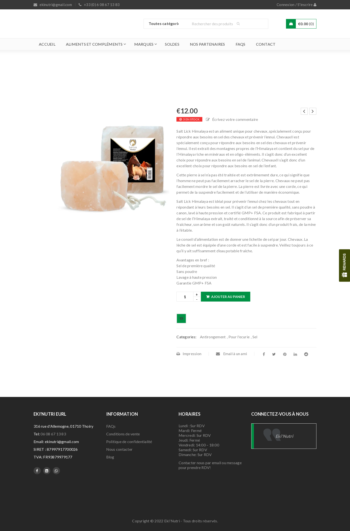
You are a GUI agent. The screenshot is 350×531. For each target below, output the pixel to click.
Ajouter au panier (228, 297)
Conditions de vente (123, 434)
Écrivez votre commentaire (235, 119)
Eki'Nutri (284, 436)
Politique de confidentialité (129, 441)
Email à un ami (231, 353)
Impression (188, 353)
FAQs (111, 426)
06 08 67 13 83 (53, 434)
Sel (254, 336)
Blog (110, 457)
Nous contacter (119, 449)
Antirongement (213, 336)
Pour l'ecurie (239, 336)
